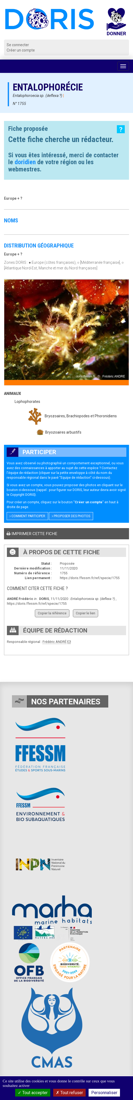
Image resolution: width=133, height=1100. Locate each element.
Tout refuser (69, 1092)
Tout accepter (33, 1092)
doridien (25, 162)
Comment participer (27, 516)
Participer (31, 452)
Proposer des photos (71, 516)
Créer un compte (21, 50)
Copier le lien (85, 613)
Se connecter (18, 45)
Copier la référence (52, 613)
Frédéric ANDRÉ (54, 642)
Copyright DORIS (22, 495)
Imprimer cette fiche (32, 533)
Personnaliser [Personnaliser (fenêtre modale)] (104, 1092)
